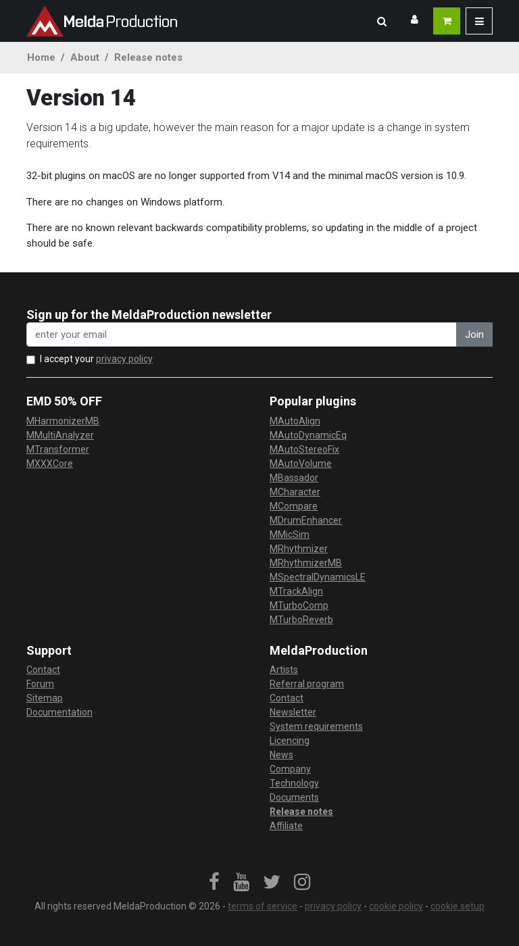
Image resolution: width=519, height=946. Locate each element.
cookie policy (396, 906)
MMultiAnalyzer (60, 435)
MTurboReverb (301, 619)
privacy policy (124, 358)
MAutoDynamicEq (308, 435)
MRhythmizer (299, 548)
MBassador (294, 477)
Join (474, 334)
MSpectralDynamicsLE (318, 577)
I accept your (96, 358)
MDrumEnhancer (306, 520)
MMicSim (290, 534)
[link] (214, 882)
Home (41, 57)
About (84, 57)
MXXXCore (49, 463)
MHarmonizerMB (62, 421)
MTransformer (57, 449)
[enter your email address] (241, 334)
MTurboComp (299, 605)
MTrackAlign (296, 591)
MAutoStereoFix (304, 449)
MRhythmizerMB (306, 562)
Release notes (148, 57)
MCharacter (295, 492)
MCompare (294, 506)
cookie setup (457, 906)
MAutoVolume (301, 463)
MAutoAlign (295, 421)
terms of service (262, 906)
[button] (381, 20)
